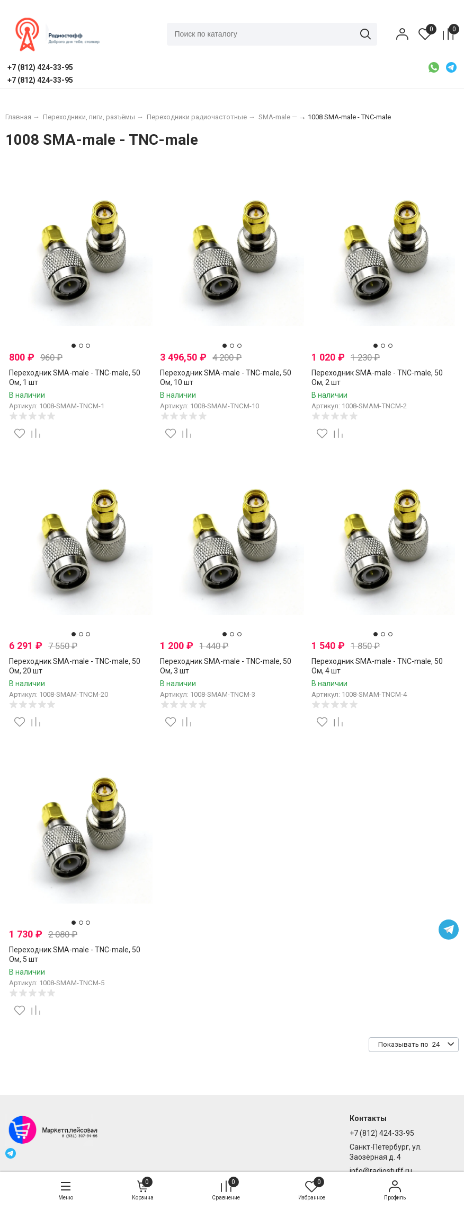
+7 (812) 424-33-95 (382, 1133)
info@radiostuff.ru (381, 1171)
